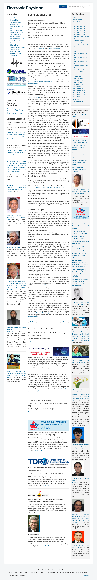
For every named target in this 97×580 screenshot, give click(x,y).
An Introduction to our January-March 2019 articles (79, 148)
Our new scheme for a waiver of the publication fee (80, 155)
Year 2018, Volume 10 (79, 28)
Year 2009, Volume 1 (79, 97)
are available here (44, 285)
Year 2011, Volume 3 (79, 92)
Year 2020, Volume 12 (79, 24)
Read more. (31, 341)
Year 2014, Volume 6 (79, 32)
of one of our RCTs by (79, 162)
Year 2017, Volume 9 (79, 30)
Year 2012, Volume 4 (79, 90)
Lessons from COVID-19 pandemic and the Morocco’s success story (16, 153)
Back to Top (86, 575)
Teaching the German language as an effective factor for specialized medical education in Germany (80, 518)
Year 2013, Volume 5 (79, 88)
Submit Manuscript (16, 30)
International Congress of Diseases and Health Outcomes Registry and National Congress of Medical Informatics (80, 336)
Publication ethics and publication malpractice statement (17, 41)
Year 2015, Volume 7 (79, 86)
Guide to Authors (54, 48)
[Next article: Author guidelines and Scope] (64, 321)
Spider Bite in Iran (13, 247)
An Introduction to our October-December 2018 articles (80, 226)
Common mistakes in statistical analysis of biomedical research (80, 191)
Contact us (13, 55)
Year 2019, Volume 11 (79, 26)
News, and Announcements (77, 100)
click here (41, 48)
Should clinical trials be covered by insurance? (80, 480)
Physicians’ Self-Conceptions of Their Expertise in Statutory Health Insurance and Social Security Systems (16, 285)
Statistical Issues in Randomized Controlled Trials (16, 218)
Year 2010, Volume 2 (79, 95)
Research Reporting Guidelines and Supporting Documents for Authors (15, 111)
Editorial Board (14, 45)
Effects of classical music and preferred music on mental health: (80, 447)
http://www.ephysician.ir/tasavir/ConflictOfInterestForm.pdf (46, 187)
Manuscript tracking (16, 32)
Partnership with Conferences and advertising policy (15, 51)
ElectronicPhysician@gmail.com (42, 81)
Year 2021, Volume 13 (79, 22)
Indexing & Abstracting (17, 47)
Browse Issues (77, 20)
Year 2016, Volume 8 (79, 34)
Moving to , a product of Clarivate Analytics (80, 169)
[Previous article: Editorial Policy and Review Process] (32, 321)
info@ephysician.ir (33, 83)
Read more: (39, 450)
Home (74, 18)
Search (63, 7)
